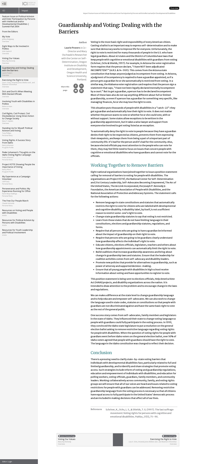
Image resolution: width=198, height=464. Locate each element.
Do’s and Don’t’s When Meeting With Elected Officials (18, 94)
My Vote (18, 39)
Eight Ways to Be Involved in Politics (18, 50)
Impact (25, 10)
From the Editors (10, 31)
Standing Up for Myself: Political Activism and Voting (18, 132)
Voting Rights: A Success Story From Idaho (18, 144)
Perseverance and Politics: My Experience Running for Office (18, 192)
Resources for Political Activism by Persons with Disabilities (18, 222)
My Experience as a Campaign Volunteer (18, 180)
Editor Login (7, 461)
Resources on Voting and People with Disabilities (18, 212)
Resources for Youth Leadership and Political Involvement (18, 232)
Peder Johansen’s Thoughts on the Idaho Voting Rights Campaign (18, 156)
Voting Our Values (18, 60)
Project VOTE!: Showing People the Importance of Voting (18, 168)
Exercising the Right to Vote (18, 83)
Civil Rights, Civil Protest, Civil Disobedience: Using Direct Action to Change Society (18, 118)
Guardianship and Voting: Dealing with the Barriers (18, 71)
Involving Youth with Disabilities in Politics (18, 105)
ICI (4, 10)
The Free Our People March (18, 203)
